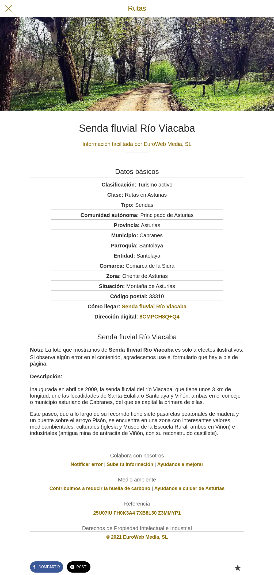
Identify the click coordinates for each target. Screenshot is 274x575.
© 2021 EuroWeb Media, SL (137, 537)
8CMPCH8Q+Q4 (159, 317)
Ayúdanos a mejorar (180, 464)
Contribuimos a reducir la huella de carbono (100, 488)
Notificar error (87, 464)
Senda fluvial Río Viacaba (154, 306)
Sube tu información (130, 464)
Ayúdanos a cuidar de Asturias (189, 488)
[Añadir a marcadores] (237, 567)
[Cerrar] (8, 8)
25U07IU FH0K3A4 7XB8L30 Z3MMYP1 (137, 513)
